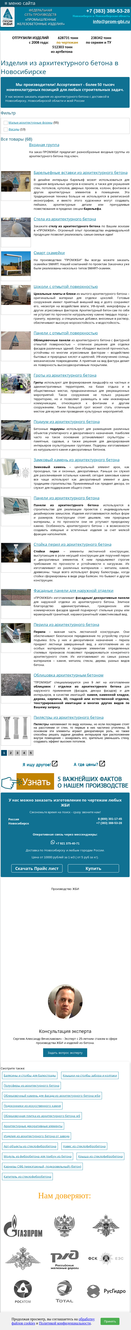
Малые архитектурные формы (31, 122)
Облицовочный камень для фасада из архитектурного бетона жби (52, 1095)
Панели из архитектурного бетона (66, 498)
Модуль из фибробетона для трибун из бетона (37, 1156)
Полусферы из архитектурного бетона (31, 1085)
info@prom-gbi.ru (111, 21)
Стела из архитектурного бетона (65, 219)
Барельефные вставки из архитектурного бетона (81, 173)
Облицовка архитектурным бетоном (68, 675)
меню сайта (20, 3)
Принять (110, 1321)
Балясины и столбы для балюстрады (30, 1075)
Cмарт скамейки (49, 253)
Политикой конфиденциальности (65, 1323)
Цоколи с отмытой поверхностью (66, 286)
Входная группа (44, 145)
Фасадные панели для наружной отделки (73, 590)
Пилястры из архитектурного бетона (69, 717)
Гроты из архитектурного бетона (65, 375)
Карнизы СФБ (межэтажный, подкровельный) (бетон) (42, 1166)
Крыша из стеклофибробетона (100, 1156)
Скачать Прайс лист (37, 868)
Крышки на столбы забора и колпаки (90, 1075)
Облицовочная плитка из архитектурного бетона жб (42, 1116)
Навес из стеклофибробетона (84, 1146)
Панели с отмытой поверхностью (66, 333)
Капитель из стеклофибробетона (27, 1176)
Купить (93, 868)
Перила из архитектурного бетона (66, 624)
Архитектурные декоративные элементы (33, 1126)
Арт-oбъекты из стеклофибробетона (30, 1146)
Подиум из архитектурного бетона (67, 422)
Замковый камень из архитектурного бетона (76, 460)
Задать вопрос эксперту (65, 1052)
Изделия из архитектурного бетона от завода (36, 1136)
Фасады (14, 129)
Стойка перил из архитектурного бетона (72, 544)
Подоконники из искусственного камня (32, 1106)
